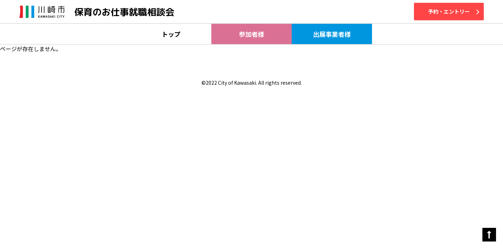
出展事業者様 (332, 33)
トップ (171, 33)
